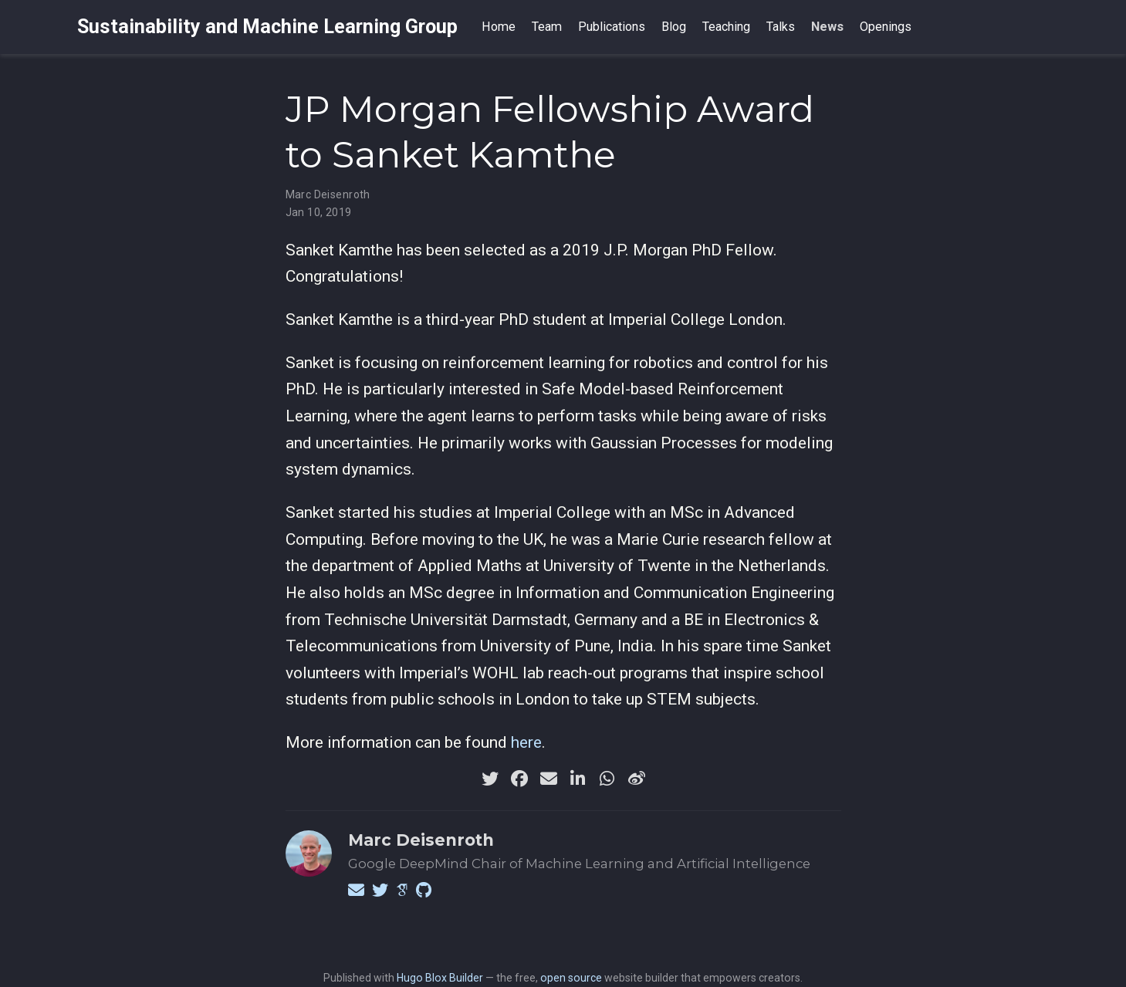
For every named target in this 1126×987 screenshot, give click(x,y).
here (526, 742)
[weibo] (636, 778)
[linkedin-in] (578, 778)
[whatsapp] (607, 778)
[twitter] (490, 778)
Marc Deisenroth (328, 194)
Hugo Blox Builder (440, 978)
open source (571, 978)
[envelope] (548, 778)
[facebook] (519, 778)
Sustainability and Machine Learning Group (267, 26)
